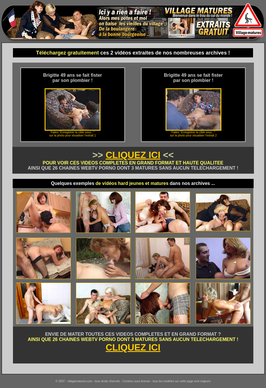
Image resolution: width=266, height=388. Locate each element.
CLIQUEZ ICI (133, 155)
